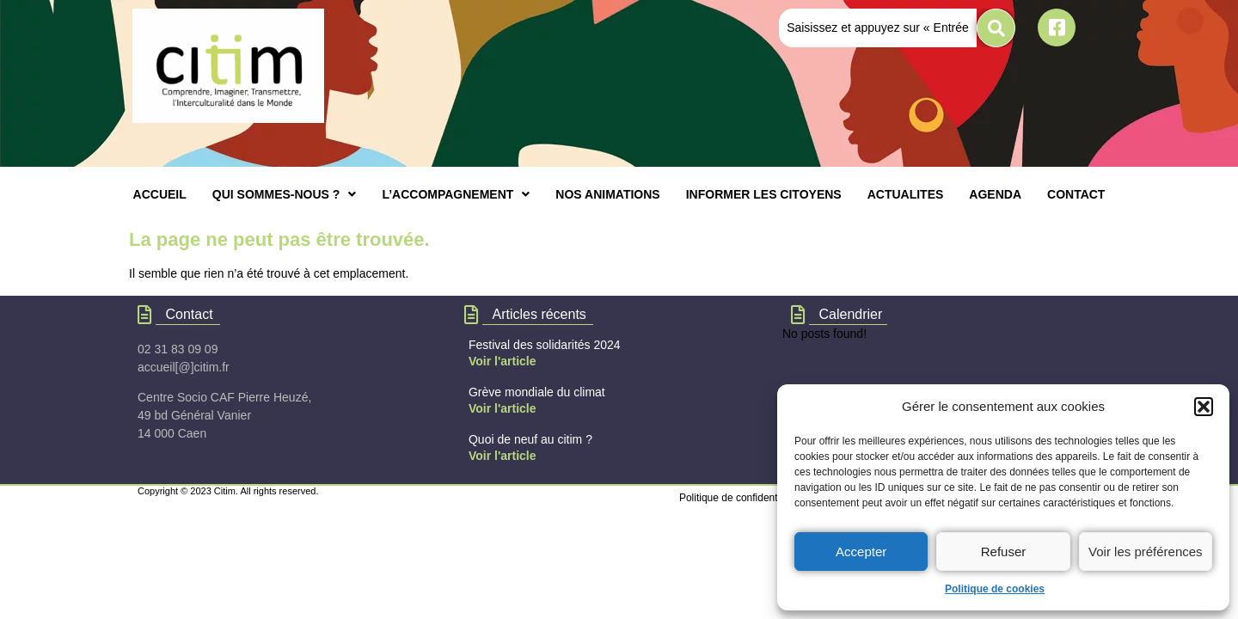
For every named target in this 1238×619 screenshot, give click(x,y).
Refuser (1004, 551)
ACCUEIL (160, 194)
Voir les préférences (1145, 551)
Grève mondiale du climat (537, 392)
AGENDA (995, 194)
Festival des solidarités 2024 (545, 345)
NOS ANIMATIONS (607, 194)
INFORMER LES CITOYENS (764, 194)
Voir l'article (502, 361)
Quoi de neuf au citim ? (530, 439)
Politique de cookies (995, 589)
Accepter (861, 551)
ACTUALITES (905, 194)
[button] (1203, 406)
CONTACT (1076, 194)
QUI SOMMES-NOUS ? (284, 194)
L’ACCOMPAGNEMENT (456, 194)
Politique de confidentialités (741, 498)
